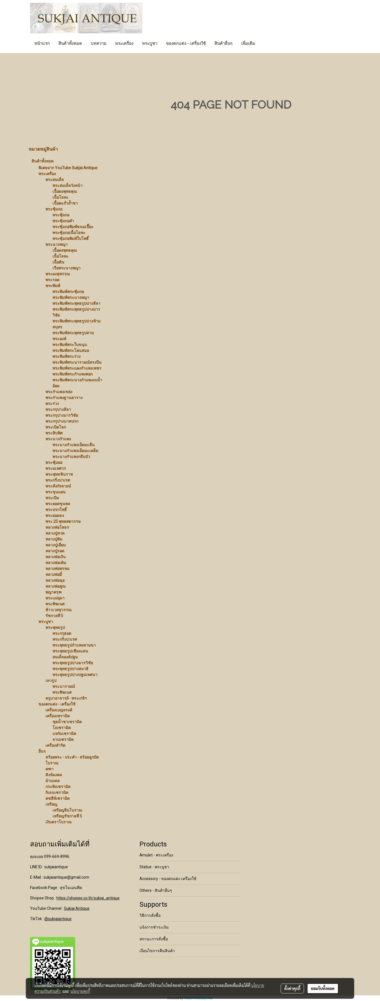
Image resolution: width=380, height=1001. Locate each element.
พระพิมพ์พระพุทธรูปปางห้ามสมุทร (76, 324)
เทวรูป (50, 680)
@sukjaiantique (58, 919)
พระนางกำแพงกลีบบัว (71, 456)
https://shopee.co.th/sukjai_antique (88, 898)
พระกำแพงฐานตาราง (64, 397)
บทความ (98, 43)
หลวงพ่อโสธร (57, 527)
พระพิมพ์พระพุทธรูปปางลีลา (76, 303)
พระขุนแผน (55, 492)
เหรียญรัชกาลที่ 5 (67, 816)
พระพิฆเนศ (55, 604)
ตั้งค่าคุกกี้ (292, 988)
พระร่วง (52, 403)
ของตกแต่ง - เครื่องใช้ (186, 43)
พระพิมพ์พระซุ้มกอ (68, 291)
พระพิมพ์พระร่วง (66, 356)
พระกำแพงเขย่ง (58, 392)
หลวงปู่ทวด (55, 533)
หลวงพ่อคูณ (55, 586)
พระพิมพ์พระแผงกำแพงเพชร (76, 368)
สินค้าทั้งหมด (70, 43)
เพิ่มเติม (248, 43)
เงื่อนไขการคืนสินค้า (157, 951)
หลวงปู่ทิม (53, 539)
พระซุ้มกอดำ (63, 221)
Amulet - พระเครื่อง (156, 855)
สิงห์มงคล (53, 775)
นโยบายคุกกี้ (80, 991)
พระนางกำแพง (58, 439)
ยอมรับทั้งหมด (323, 988)
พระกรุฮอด (61, 633)
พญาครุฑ (53, 592)
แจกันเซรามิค (64, 733)
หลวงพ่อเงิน (55, 557)
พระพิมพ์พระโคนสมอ (70, 350)
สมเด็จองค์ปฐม (65, 657)
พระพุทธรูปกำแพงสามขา (74, 645)
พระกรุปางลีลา (58, 409)
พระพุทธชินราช (59, 474)
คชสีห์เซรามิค (57, 798)
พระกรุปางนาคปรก (61, 421)
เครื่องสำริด (55, 745)
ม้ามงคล (52, 780)
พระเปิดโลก (55, 427)
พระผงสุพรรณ (57, 274)
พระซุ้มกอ (53, 209)
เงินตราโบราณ (58, 822)
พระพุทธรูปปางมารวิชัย (72, 663)
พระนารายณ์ (63, 686)
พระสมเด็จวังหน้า (67, 185)
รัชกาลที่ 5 (54, 615)
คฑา (49, 769)
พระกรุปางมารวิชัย (61, 415)
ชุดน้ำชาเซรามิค (67, 722)
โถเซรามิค (61, 727)
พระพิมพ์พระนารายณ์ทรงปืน (77, 362)
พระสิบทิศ (54, 433)
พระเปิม (52, 498)
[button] (264, 44)
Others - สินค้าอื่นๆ (155, 890)
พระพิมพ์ (52, 285)
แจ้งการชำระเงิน (154, 927)
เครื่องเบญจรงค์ (58, 710)
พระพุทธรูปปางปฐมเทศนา (74, 674)
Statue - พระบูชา (154, 867)
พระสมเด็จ (54, 179)
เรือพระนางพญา (66, 268)
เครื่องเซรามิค (57, 716)
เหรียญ (51, 804)
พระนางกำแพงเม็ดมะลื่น (73, 445)
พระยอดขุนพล (57, 503)
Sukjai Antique (77, 908)
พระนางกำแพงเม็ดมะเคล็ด (75, 450)
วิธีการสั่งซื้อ (150, 915)
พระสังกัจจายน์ (58, 486)
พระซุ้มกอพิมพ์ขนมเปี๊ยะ (72, 227)
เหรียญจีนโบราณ (67, 810)
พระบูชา (149, 43)
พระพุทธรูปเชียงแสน (70, 651)
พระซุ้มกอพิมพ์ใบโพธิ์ (70, 238)
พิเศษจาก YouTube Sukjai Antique (67, 168)
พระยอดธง (54, 515)
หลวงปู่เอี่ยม (55, 545)
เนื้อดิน (58, 262)
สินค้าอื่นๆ (223, 43)
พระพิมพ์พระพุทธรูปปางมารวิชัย (76, 312)
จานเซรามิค (63, 739)
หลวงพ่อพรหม (57, 568)
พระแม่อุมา (55, 598)
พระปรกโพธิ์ (56, 509)
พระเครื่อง (124, 43)
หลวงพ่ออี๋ (53, 574)
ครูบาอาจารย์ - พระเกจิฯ (66, 698)
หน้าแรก (42, 43)
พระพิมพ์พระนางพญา (70, 297)
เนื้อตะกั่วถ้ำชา (65, 203)
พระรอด (52, 280)
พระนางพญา (56, 244)
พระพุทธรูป (55, 627)
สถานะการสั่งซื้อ (153, 939)
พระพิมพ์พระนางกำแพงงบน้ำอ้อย (77, 383)
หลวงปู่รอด (54, 551)
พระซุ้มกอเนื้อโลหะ (68, 232)
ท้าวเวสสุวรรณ (58, 610)
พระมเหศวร (55, 468)
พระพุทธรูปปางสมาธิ (70, 668)
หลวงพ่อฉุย (55, 580)
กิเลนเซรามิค (56, 792)
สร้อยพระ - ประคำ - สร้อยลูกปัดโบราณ (72, 760)
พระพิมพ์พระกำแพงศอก (72, 374)
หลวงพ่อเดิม (55, 562)
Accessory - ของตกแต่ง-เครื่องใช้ (167, 878)
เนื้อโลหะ (60, 197)
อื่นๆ (42, 751)
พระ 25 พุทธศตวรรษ (63, 521)
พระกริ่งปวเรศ (57, 480)
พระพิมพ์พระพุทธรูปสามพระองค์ (73, 336)
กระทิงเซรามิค (57, 786)
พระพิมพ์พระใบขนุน (69, 344)
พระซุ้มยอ (53, 462)
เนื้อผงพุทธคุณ (64, 191)
